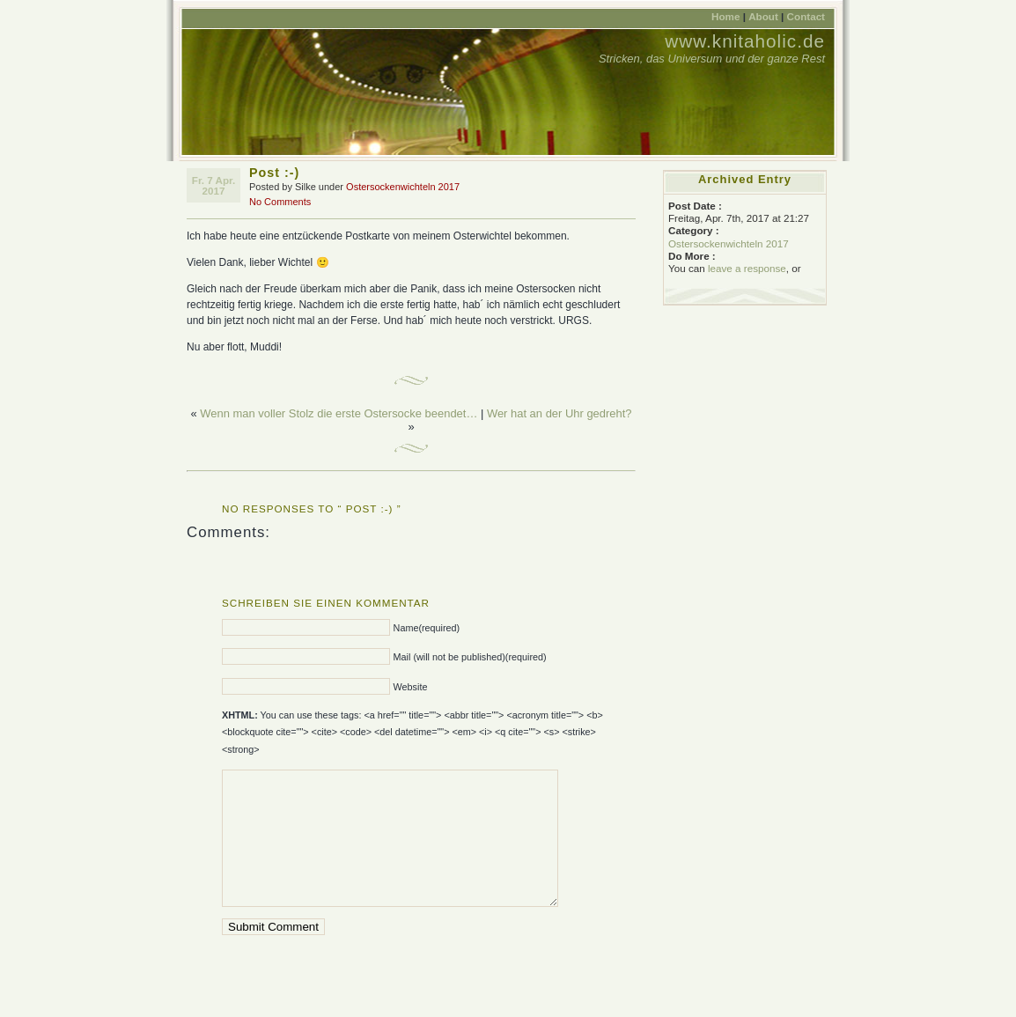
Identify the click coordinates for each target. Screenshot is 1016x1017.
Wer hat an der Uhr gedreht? (559, 413)
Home (725, 16)
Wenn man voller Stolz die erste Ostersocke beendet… (338, 413)
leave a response (747, 268)
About (763, 16)
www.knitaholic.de (745, 41)
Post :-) (274, 173)
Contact (806, 16)
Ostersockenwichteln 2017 (403, 186)
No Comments (280, 201)
